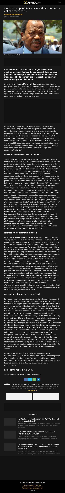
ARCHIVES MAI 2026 (27, 488)
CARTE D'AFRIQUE (28, 485)
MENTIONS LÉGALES (38, 487)
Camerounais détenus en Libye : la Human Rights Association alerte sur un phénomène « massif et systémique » (38, 446)
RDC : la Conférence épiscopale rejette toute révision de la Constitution (36, 433)
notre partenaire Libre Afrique (13, 14)
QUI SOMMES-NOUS (27, 487)
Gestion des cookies (37, 488)
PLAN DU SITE (37, 485)
